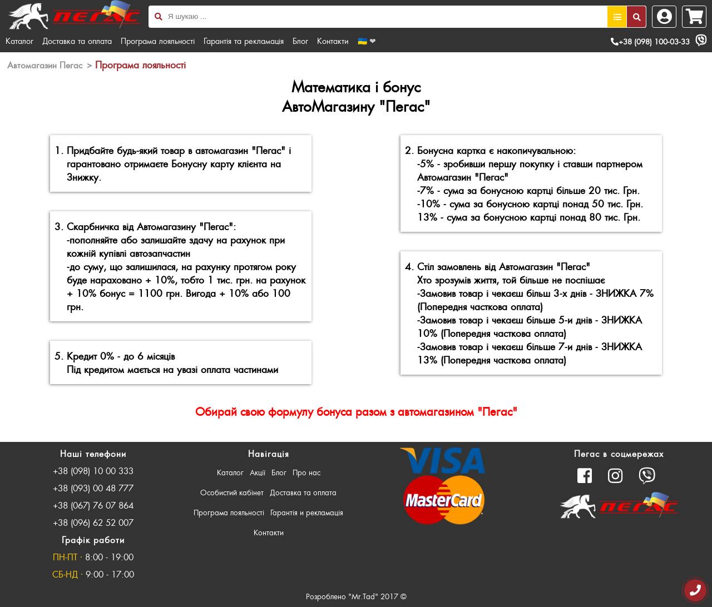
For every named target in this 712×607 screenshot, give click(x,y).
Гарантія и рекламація (306, 512)
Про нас (306, 472)
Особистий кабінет (232, 492)
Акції (257, 472)
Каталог (19, 40)
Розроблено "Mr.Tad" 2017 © (356, 596)
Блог (300, 40)
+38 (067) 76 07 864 (93, 505)
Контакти (333, 40)
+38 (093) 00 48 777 (93, 488)
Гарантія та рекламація (244, 40)
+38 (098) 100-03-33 (650, 41)
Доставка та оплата (77, 40)
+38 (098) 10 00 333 (93, 470)
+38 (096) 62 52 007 (93, 522)
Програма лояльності (158, 40)
